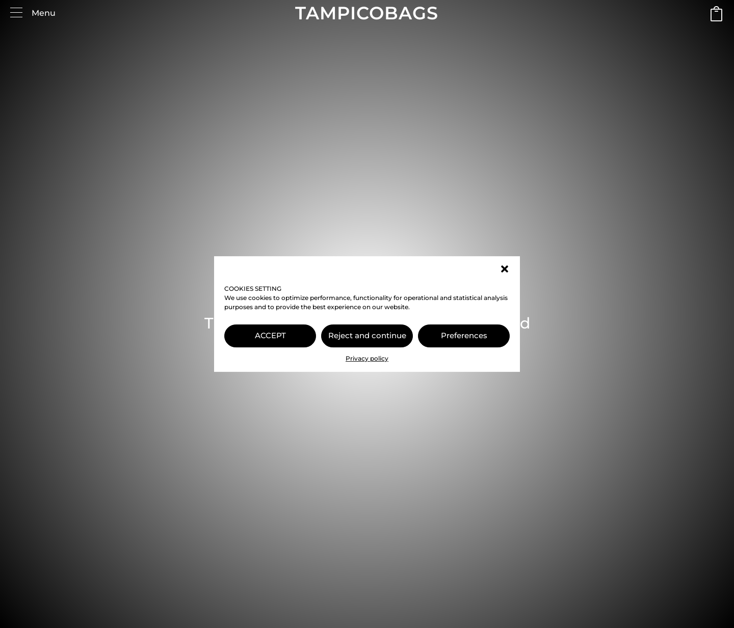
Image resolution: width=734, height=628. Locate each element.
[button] (505, 269)
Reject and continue (367, 335)
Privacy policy (367, 358)
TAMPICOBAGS (366, 13)
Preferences (464, 335)
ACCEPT (270, 335)
